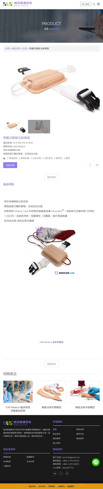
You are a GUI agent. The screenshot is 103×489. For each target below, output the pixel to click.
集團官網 (7, 457)
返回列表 (51, 177)
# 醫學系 (58, 158)
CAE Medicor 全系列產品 (51, 342)
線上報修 (85, 4)
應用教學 (56, 439)
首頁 (46, 29)
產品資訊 (16, 48)
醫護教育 (30, 457)
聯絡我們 (80, 439)
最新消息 (80, 434)
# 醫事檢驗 (24, 158)
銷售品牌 (80, 429)
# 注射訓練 (36, 158)
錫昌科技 (32, 486)
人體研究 (7, 466)
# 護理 (67, 158)
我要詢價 (10, 165)
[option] (18, 397)
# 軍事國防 (12, 158)
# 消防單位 (47, 158)
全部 (25, 48)
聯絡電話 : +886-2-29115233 (66, 461)
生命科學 (30, 462)
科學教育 (7, 462)
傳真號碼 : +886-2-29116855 (66, 464)
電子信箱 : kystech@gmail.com (66, 457)
